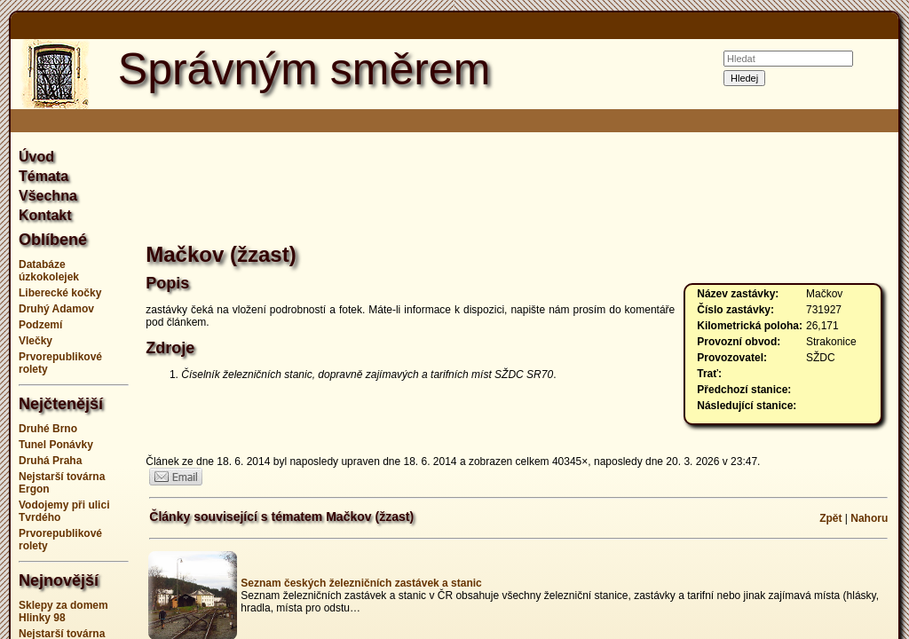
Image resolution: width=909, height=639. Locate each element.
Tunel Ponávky (56, 444)
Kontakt (45, 215)
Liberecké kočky (60, 293)
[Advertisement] (518, 190)
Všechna (48, 195)
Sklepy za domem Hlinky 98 (63, 611)
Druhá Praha (50, 460)
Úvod (36, 156)
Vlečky (35, 341)
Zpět (830, 518)
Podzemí (40, 325)
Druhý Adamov (56, 309)
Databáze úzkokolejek (49, 270)
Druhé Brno (48, 428)
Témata (43, 176)
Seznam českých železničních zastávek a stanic (361, 583)
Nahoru (869, 518)
